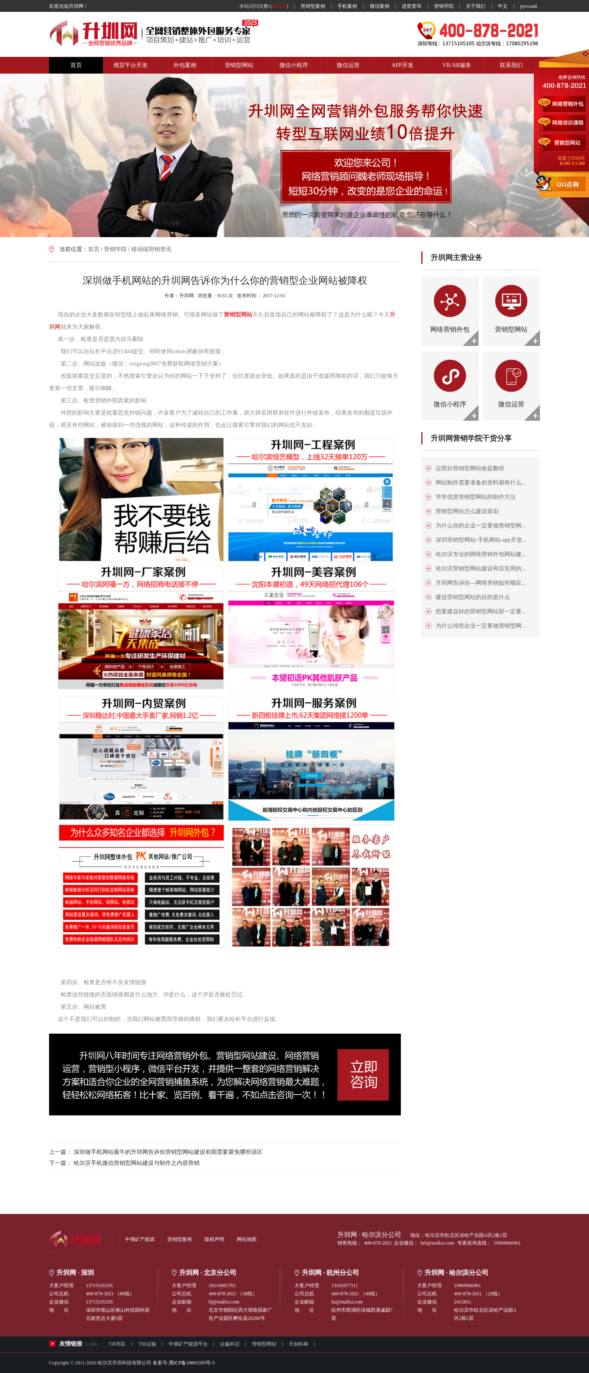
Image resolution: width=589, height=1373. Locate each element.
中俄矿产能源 (140, 1239)
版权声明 (214, 1239)
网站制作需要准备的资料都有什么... (481, 483)
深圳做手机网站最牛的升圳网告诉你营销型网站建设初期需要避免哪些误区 (168, 1152)
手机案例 (347, 6)
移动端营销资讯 (151, 249)
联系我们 (511, 65)
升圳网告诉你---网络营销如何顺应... (481, 583)
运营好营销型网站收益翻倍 (470, 468)
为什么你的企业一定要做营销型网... (481, 526)
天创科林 (298, 1344)
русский (528, 6)
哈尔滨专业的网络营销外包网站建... (481, 554)
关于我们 (476, 6)
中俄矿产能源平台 (188, 1344)
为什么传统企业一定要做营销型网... (481, 626)
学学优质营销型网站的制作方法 (476, 497)
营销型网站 (239, 65)
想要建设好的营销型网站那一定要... (481, 611)
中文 (503, 6)
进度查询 (411, 6)
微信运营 (348, 65)
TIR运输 (147, 1344)
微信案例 (379, 6)
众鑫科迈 (230, 1344)
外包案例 (184, 65)
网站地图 (246, 1239)
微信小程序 (293, 65)
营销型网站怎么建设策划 (467, 511)
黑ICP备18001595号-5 (192, 1363)
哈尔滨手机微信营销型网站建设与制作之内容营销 (137, 1163)
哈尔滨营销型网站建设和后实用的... (481, 568)
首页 (76, 65)
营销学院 (444, 6)
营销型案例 (313, 6)
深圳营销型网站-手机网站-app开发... (481, 540)
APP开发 (402, 65)
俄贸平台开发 (130, 65)
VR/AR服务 (457, 65)
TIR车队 (117, 1344)
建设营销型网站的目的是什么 (473, 597)
